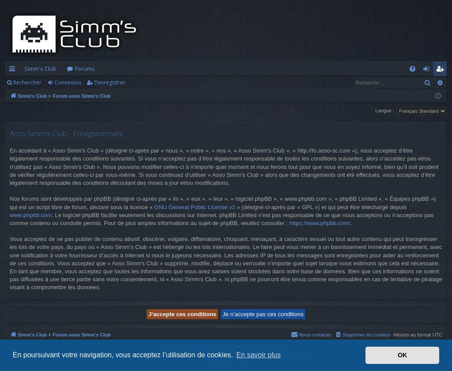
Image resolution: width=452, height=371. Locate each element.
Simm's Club (40, 69)
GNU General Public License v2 (194, 207)
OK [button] (402, 355)
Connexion (67, 82)
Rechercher (27, 82)
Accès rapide (14, 70)
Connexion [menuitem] (428, 70)
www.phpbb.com (31, 215)
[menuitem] (412, 68)
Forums (85, 69)
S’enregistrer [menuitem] (442, 70)
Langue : (384, 110)
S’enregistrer (109, 82)
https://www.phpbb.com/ (320, 223)
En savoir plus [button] (258, 355)
